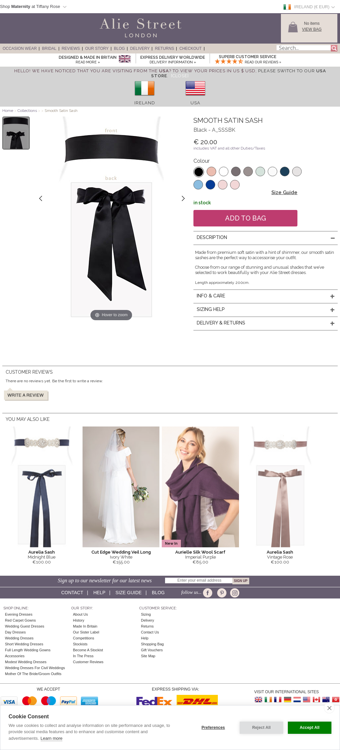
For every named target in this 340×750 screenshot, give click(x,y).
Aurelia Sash (41, 552)
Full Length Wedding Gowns (28, 650)
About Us (80, 614)
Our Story (97, 49)
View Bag (312, 29)
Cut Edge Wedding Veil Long (121, 552)
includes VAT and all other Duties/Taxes (229, 148)
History (78, 620)
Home (7, 110)
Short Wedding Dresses (24, 644)
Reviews (71, 49)
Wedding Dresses (19, 638)
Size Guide (284, 192)
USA (195, 102)
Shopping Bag (152, 644)
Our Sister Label (86, 632)
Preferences (213, 727)
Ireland (144, 102)
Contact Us (150, 632)
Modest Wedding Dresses (26, 662)
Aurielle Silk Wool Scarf (200, 552)
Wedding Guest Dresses (24, 626)
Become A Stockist (88, 650)
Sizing (146, 614)
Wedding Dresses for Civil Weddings (35, 668)
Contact (72, 592)
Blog (119, 49)
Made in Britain (85, 626)
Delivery (140, 49)
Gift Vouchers (152, 650)
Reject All (261, 727)
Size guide (129, 592)
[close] (329, 707)
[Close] (180, 75)
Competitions (83, 638)
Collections (27, 110)
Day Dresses (15, 632)
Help (99, 592)
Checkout (190, 49)
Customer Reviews (88, 662)
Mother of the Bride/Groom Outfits (33, 674)
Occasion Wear (20, 49)
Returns (164, 49)
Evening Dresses (18, 614)
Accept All (310, 727)
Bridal (49, 49)
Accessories (14, 656)
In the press (83, 656)
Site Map (148, 656)
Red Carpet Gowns (20, 620)
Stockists (80, 644)
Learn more (51, 738)
